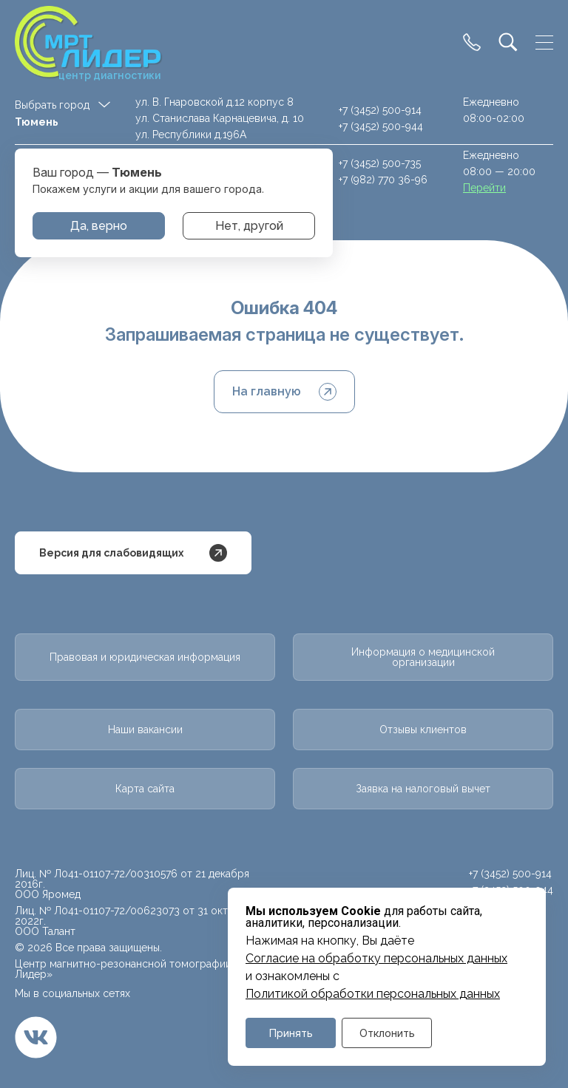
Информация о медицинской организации (423, 657)
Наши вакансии (145, 729)
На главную (284, 392)
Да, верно (98, 226)
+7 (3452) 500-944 (381, 126)
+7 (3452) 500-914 (380, 110)
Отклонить (387, 1033)
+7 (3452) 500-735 (380, 163)
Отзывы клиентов (423, 729)
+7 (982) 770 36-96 (383, 180)
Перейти (484, 188)
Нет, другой (249, 226)
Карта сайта (145, 789)
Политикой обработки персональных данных (373, 994)
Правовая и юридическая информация (145, 657)
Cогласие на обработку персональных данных (376, 959)
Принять (291, 1033)
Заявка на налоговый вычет (423, 789)
